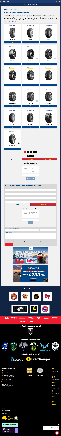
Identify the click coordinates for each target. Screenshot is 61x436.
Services (54, 382)
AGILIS (30, 39)
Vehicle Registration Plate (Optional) (12, 228)
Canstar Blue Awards (5, 410)
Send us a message (8, 381)
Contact (53, 396)
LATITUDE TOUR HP (48, 103)
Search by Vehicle (55, 370)
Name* (6, 188)
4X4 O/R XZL (12, 39)
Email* (6, 196)
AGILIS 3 (48, 39)
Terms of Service (36, 241)
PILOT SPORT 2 (49, 124)
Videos (53, 402)
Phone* (11, 192)
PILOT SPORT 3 (12, 145)
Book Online (55, 398)
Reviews (54, 404)
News (53, 401)
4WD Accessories (55, 384)
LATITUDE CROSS (48, 82)
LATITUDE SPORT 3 (30, 103)
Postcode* (7, 200)
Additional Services (55, 393)
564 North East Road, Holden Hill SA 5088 (9, 376)
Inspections (54, 387)
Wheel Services (55, 391)
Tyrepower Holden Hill (30, 4)
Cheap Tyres (3, 413)
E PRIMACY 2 (48, 60)
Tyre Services (54, 390)
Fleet (53, 399)
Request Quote (9, 244)
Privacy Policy (28, 241)
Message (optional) (8, 232)
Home (6, 9)
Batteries (53, 385)
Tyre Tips (53, 376)
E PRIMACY (30, 60)
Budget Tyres (4, 411)
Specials (54, 394)
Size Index (3, 408)
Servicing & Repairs (56, 388)
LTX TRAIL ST (30, 124)
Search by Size (55, 371)
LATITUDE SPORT (12, 103)
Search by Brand (55, 373)
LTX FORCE (12, 124)
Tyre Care (53, 374)
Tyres (53, 368)
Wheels (53, 377)
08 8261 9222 (7, 379)
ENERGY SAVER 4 (12, 82)
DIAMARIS (12, 60)
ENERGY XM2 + (30, 82)
